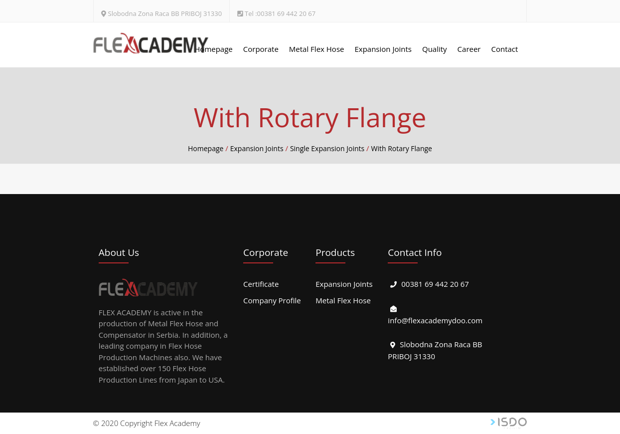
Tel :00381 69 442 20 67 (280, 13)
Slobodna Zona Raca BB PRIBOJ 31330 (165, 13)
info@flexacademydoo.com (435, 320)
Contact (504, 49)
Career (469, 49)
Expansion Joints (383, 49)
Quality (434, 49)
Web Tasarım (508, 423)
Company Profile (272, 300)
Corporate (261, 49)
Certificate (261, 284)
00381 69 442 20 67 (435, 284)
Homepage (213, 49)
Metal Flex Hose (316, 49)
